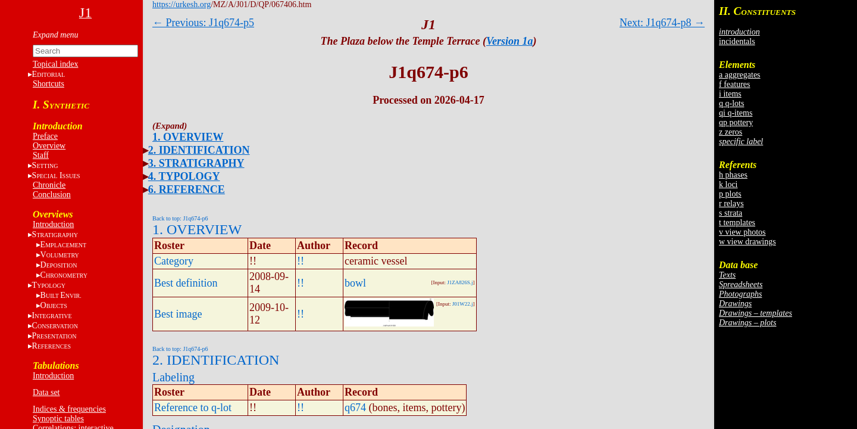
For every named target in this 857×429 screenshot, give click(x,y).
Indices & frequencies (69, 409)
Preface (45, 136)
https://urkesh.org (181, 4)
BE (61, 295)
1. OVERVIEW (187, 137)
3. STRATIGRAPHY (196, 163)
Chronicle (49, 185)
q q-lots (731, 103)
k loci (728, 184)
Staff (41, 155)
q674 (355, 408)
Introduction (53, 224)
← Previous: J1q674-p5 (203, 23)
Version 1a (509, 41)
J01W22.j (462, 304)
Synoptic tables (58, 418)
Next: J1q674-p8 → (662, 23)
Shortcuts (48, 83)
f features (734, 84)
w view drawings (747, 241)
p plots (730, 193)
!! (300, 261)
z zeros (730, 132)
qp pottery (736, 122)
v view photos (742, 232)
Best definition (186, 283)
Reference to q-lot (193, 408)
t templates (737, 222)
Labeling (173, 377)
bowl (355, 283)
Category (173, 261)
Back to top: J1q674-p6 (180, 218)
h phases (733, 174)
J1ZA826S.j (460, 282)
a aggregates (740, 74)
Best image (178, 314)
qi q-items (735, 112)
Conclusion (52, 194)
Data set (46, 392)
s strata (730, 213)
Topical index (55, 64)
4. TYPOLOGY (184, 176)
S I (56, 175)
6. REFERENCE (186, 189)
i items (730, 93)
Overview (49, 145)
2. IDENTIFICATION (199, 150)
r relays (731, 203)
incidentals (737, 41)
